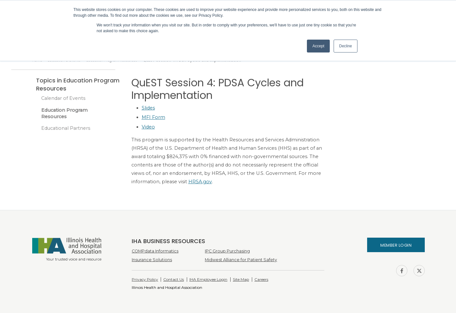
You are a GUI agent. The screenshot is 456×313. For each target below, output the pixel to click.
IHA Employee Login (208, 279)
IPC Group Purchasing (227, 251)
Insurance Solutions (152, 259)
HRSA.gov (200, 182)
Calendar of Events (63, 98)
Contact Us (173, 279)
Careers (261, 279)
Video (148, 127)
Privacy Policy (145, 279)
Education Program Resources (64, 113)
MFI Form (153, 117)
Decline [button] (345, 46)
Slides (148, 108)
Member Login (396, 245)
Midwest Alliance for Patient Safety (241, 259)
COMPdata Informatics (155, 251)
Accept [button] (318, 46)
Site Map (241, 279)
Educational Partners (65, 128)
